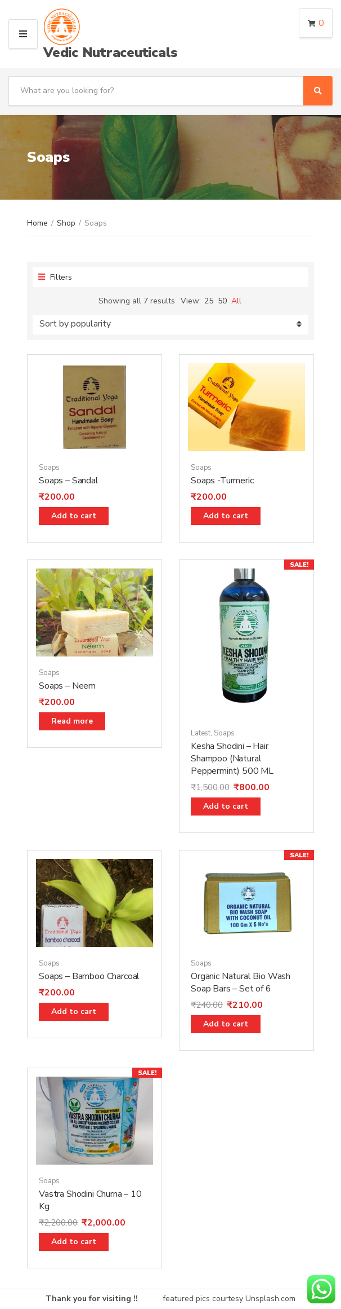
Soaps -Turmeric (222, 480)
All (236, 301)
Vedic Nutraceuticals (110, 52)
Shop (66, 223)
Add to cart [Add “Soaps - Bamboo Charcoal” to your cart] (73, 1011)
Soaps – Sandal (68, 480)
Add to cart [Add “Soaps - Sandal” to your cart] (73, 515)
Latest (200, 733)
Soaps (49, 467)
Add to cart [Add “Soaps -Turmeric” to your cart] (225, 515)
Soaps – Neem (67, 686)
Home (37, 223)
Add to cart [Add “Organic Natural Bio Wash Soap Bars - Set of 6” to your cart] (225, 1024)
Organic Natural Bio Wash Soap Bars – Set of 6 (240, 982)
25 (208, 301)
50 (222, 301)
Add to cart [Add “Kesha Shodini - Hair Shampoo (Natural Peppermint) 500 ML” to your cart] (225, 806)
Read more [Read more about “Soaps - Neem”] (72, 721)
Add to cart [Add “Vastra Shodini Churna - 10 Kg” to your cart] (73, 1241)
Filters (55, 277)
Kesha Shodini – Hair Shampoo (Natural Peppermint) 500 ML (232, 758)
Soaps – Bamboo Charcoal (89, 976)
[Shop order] (170, 324)
